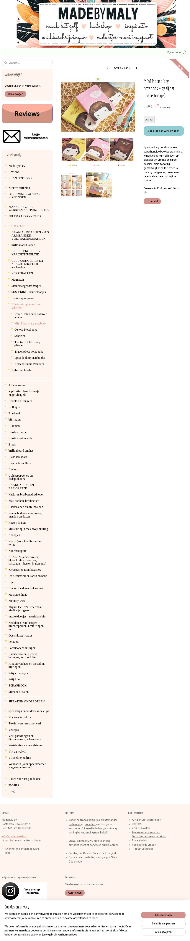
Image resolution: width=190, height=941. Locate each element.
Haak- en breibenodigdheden (26, 494)
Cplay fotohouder (22, 370)
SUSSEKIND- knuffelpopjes (29, 292)
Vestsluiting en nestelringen (26, 745)
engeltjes (90, 824)
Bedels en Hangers (20, 401)
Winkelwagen (15, 94)
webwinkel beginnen (102, 934)
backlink (14, 784)
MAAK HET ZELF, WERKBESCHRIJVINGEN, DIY (29, 208)
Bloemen (14, 425)
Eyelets (13, 469)
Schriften (19, 335)
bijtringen (15, 419)
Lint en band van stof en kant (26, 588)
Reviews (14, 171)
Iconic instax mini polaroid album (30, 315)
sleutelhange (108, 820)
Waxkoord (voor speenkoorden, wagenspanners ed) (28, 765)
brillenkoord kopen (23, 245)
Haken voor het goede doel (25, 778)
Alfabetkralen (17, 385)
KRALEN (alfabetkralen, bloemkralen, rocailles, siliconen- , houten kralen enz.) (27, 560)
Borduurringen (18, 432)
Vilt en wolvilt (17, 751)
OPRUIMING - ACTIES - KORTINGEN (24, 195)
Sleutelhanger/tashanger (26, 285)
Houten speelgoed (23, 298)
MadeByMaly (17, 165)
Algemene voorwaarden (146, 832)
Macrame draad (18, 594)
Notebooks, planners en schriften (26, 306)
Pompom (14, 641)
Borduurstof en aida (20, 438)
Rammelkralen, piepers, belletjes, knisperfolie (23, 655)
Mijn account (177, 52)
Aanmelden (75, 892)
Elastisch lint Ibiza (20, 463)
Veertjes (14, 729)
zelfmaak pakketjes (88, 819)
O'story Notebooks (25, 329)
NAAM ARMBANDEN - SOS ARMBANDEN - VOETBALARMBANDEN (30, 235)
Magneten (18, 279)
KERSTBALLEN (22, 273)
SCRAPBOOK (18, 685)
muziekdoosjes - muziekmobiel (27, 616)
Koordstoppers (18, 550)
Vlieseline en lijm (20, 757)
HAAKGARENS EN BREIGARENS (21, 486)
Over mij (10, 848)
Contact (136, 824)
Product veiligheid (142, 848)
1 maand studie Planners (29, 364)
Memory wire (17, 600)
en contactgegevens (27, 848)
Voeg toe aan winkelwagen (163, 130)
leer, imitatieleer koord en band (28, 575)
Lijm (11, 582)
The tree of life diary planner (27, 344)
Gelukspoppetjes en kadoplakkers (21, 477)
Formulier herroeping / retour (149, 836)
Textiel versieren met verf (25, 723)
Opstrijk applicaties (20, 635)
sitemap (81, 934)
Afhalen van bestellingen (146, 819)
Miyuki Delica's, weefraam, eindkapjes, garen (25, 608)
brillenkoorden (110, 844)
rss (88, 934)
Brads (12, 444)
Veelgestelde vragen (144, 844)
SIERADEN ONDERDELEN (27, 701)
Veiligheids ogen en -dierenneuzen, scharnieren (25, 737)
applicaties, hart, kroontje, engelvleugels (24, 393)
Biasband (14, 413)
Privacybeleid (140, 840)
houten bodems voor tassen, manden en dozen (25, 515)
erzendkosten (142, 828)
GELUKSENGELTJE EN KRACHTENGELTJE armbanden (27, 264)
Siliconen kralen (19, 691)
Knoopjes (14, 535)
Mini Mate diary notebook (30, 323)
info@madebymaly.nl (14, 836)
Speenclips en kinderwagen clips (29, 711)
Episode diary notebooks (29, 357)
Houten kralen (17, 522)
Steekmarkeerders (20, 717)
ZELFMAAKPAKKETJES (25, 216)
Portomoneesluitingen (22, 647)
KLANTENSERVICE (22, 178)
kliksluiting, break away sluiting (28, 528)
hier (11, 840)
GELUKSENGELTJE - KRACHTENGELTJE (26, 253)
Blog (12, 791)
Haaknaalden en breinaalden (26, 506)
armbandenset (77, 844)
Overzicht (152, 201)
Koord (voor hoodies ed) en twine (25, 543)
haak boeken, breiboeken (24, 500)
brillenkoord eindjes (21, 450)
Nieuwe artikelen (19, 187)
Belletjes (14, 407)
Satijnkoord (15, 679)
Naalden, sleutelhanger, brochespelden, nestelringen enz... (26, 626)
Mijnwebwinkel (133, 934)
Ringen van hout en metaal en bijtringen (27, 665)
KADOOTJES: (18, 226)
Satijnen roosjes (18, 673)
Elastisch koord (18, 456)
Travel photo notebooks (28, 351)
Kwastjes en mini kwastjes (25, 569)
